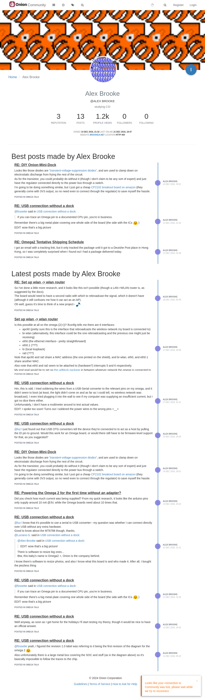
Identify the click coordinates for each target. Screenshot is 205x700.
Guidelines (80, 684)
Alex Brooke (170, 181)
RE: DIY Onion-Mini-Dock (35, 165)
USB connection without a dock (56, 211)
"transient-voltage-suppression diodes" (73, 170)
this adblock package (67, 370)
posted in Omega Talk (26, 197)
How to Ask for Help (125, 684)
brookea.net (97, 135)
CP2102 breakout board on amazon (113, 187)
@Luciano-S (22, 535)
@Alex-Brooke (26, 540)
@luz (17, 429)
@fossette (20, 211)
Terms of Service (99, 684)
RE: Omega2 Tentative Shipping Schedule (49, 242)
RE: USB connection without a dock (44, 206)
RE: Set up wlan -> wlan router (39, 282)
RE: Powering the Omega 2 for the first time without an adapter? (67, 493)
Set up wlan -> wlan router (36, 319)
